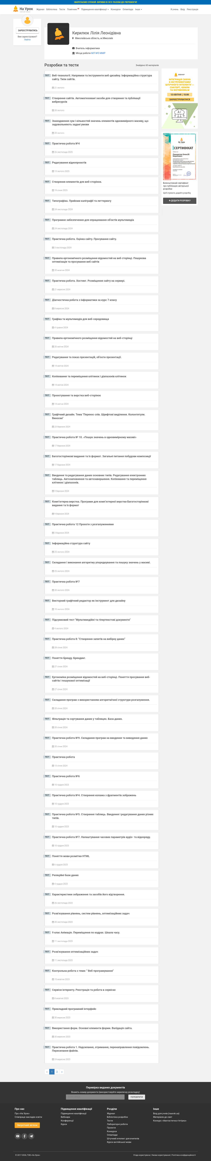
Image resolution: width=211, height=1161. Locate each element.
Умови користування (161, 1155)
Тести (62, 9)
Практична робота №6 (66, 776)
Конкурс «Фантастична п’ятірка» (169, 1120)
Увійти (27, 39)
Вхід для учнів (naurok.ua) (166, 1113)
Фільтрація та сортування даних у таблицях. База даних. (87, 718)
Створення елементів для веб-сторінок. (77, 181)
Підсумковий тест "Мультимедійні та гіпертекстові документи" (91, 619)
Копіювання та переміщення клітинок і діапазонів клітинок (89, 376)
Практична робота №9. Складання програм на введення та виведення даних (100, 737)
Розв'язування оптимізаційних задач (75, 951)
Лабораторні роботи (117, 1124)
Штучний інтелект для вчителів (123, 1138)
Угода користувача (141, 1155)
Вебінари (65, 1117)
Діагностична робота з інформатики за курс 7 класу (84, 299)
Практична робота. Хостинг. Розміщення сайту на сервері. (88, 280)
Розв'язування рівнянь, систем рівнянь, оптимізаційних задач (90, 913)
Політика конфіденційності (184, 1155)
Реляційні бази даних (65, 875)
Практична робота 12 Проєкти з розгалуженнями (83, 524)
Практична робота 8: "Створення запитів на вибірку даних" (88, 638)
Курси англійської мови (119, 1142)
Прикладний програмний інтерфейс (74, 1008)
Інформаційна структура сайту (71, 543)
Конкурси (116, 9)
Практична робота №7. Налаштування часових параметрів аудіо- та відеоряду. (101, 837)
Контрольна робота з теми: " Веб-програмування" (83, 970)
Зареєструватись (28, 30)
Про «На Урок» (22, 1113)
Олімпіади (112, 1135)
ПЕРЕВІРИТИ (137, 1097)
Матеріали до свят (162, 1117)
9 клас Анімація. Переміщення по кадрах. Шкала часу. (86, 932)
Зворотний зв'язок (27, 1125)
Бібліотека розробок (117, 1117)
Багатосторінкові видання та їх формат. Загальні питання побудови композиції (101, 456)
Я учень (174, 9)
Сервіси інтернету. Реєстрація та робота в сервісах (83, 989)
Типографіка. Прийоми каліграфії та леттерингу (81, 200)
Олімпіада (128, 9)
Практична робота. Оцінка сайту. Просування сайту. (84, 238)
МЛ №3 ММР (98, 53)
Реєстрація (192, 9)
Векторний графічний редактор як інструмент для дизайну (88, 600)
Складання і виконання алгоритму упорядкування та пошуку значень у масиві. (101, 562)
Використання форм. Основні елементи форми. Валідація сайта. (92, 1028)
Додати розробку (180, 200)
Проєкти (111, 1127)
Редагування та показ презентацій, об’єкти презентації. (86, 357)
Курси (64, 1124)
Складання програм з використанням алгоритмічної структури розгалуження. (101, 699)
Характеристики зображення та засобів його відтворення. (88, 894)
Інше (138, 9)
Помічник (73, 9)
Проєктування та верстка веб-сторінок (76, 395)
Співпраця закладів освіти (28, 1117)
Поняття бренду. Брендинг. (69, 658)
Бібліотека (51, 9)
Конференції (67, 1120)
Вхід (183, 9)
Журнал (40, 9)
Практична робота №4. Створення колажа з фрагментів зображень (94, 795)
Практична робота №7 (66, 581)
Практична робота (63, 757)
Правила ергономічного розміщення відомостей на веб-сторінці (92, 338)
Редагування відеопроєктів (69, 162)
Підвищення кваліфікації (95, 9)
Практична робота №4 (66, 143)
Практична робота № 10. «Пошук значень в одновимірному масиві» (94, 437)
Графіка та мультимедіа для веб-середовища (80, 319)
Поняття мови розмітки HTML (71, 856)
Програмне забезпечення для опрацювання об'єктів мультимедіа (93, 219)
